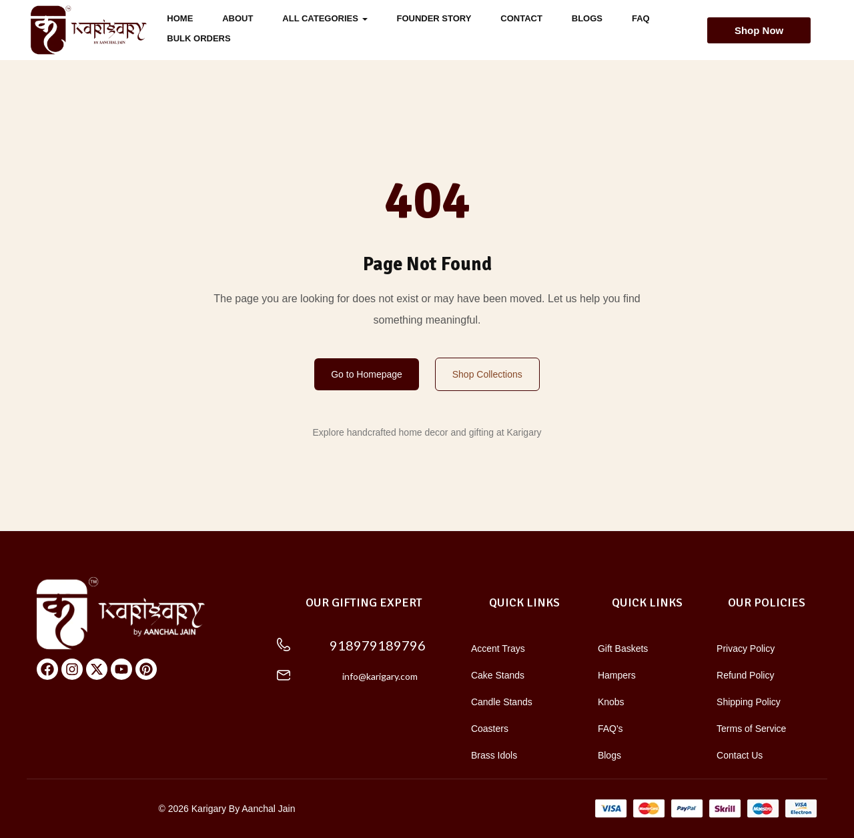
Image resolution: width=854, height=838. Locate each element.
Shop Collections (487, 374)
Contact (521, 18)
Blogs (587, 18)
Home (180, 18)
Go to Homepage (366, 374)
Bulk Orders (198, 38)
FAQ (641, 18)
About (237, 18)
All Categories (324, 18)
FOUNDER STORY (433, 18)
